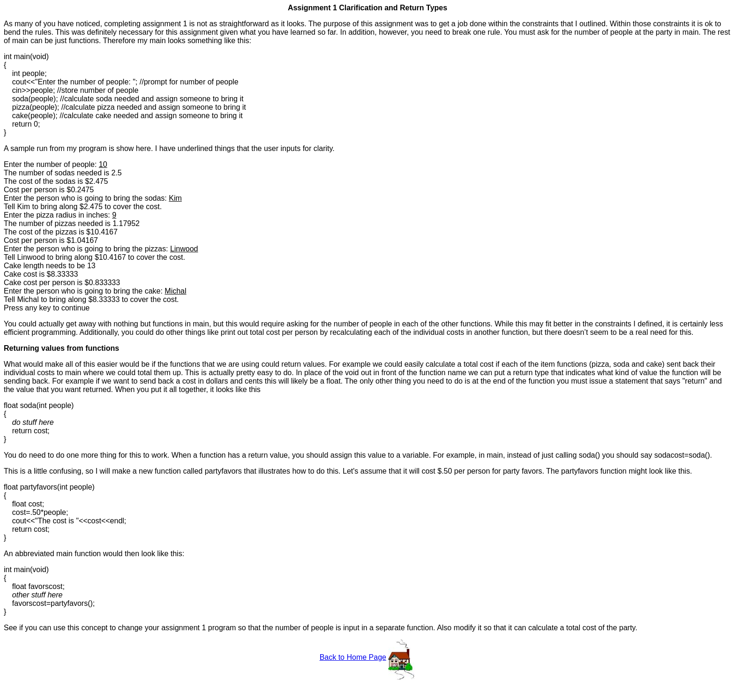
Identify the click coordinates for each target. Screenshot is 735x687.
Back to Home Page (353, 657)
